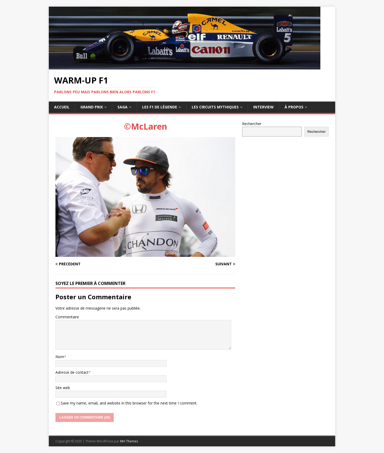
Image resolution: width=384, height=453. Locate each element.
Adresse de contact (72, 372)
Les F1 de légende (159, 106)
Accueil (61, 106)
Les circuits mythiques (215, 106)
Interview (263, 106)
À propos (294, 106)
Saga (122, 106)
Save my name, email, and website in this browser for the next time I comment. (129, 403)
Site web (62, 387)
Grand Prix (91, 106)
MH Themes (129, 441)
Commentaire (67, 316)
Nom (59, 356)
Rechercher (251, 123)
